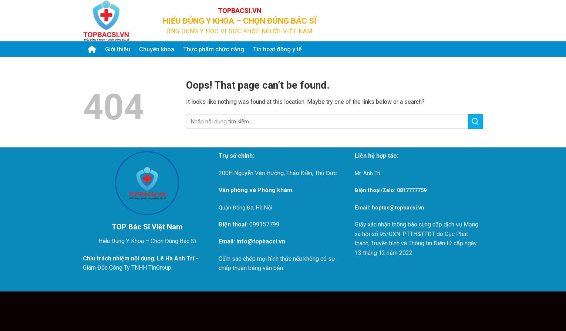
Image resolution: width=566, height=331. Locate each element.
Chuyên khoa (156, 49)
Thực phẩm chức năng (213, 49)
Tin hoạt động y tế (277, 49)
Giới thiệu (117, 49)
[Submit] (473, 20)
